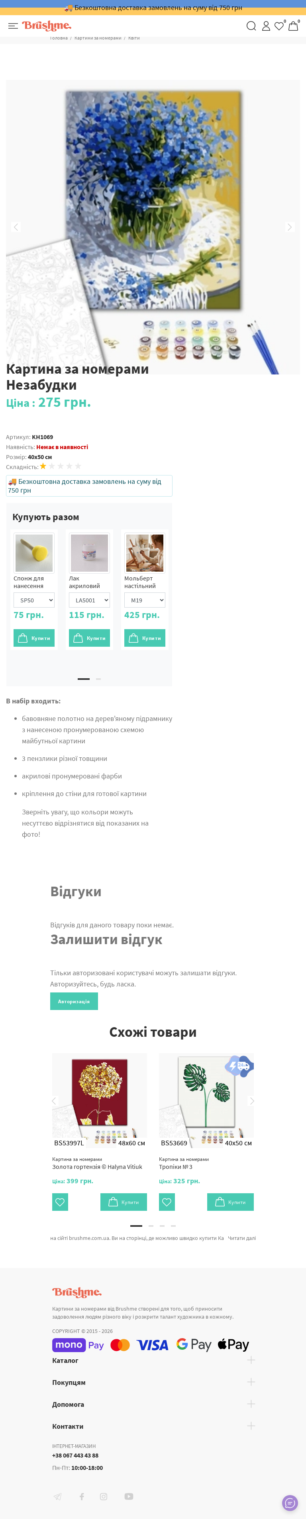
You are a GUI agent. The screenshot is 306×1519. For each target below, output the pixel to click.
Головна (59, 38)
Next (290, 227)
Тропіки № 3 (184, 1163)
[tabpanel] (34, 589)
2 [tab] (98, 679)
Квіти (134, 38)
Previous (16, 227)
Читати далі (242, 1238)
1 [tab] (84, 679)
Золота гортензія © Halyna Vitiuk (97, 1163)
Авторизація (74, 1001)
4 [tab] (173, 1226)
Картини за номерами (98, 38)
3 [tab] (162, 1226)
